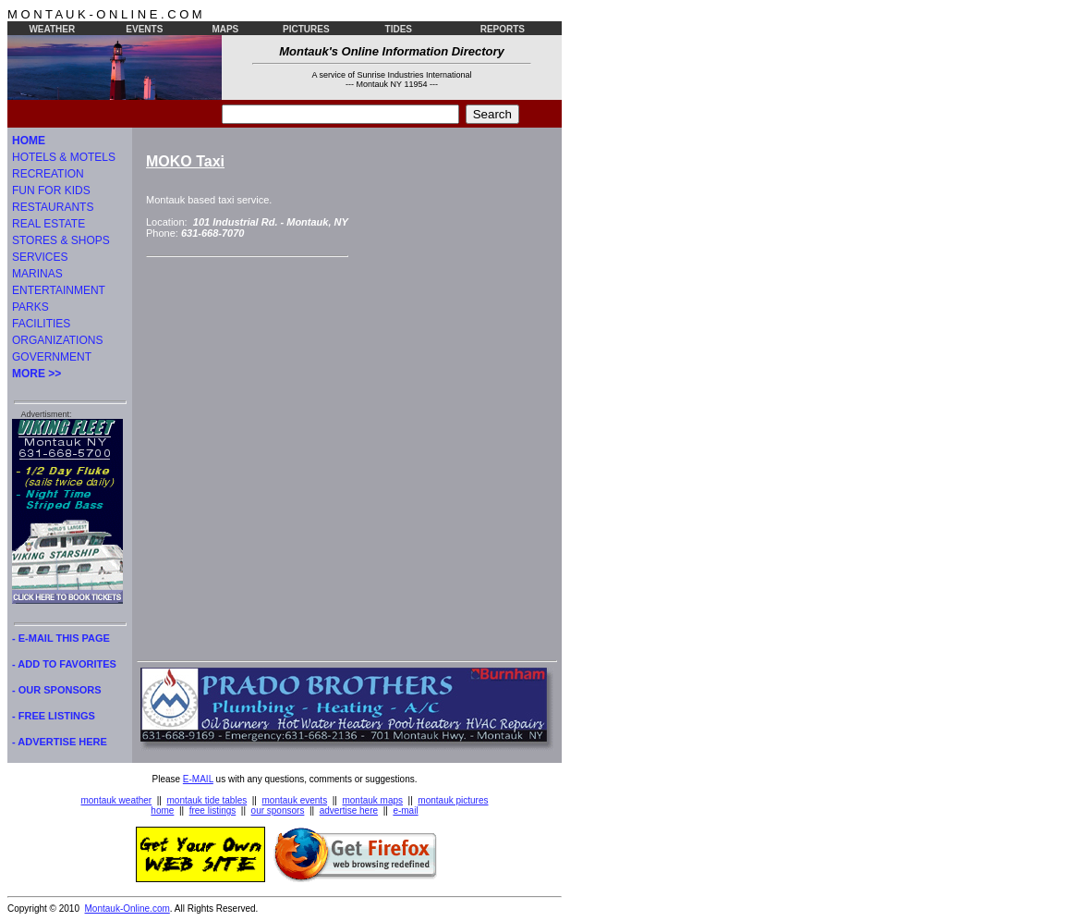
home (162, 810)
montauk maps (372, 800)
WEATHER (52, 29)
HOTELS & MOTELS (63, 157)
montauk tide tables (207, 800)
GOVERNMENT (51, 356)
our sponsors (278, 810)
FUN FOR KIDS (51, 190)
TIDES (398, 29)
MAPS (225, 29)
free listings (213, 810)
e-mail (405, 810)
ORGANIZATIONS (57, 340)
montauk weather (116, 800)
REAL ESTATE (48, 223)
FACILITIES (41, 323)
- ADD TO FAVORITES (64, 663)
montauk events (295, 800)
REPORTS (502, 29)
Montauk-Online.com (127, 908)
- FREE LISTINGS (53, 715)
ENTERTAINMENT (58, 290)
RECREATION (48, 173)
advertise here (349, 810)
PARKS (30, 307)
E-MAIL (198, 779)
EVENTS (144, 29)
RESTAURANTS (52, 207)
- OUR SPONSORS (57, 689)
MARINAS (37, 273)
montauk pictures (453, 800)
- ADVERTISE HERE (59, 741)
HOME (28, 140)
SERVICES (39, 257)
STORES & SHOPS (61, 240)
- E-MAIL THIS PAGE (61, 638)
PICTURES (306, 29)
